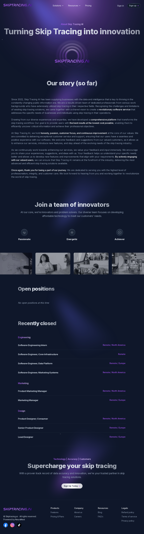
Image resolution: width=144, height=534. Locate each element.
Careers (78, 516)
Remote (121, 354)
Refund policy (128, 512)
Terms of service (129, 516)
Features (54, 512)
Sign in (120, 5)
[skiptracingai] (17, 5)
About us (78, 512)
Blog (100, 512)
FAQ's (100, 516)
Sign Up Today (72, 486)
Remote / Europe (117, 363)
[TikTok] (19, 525)
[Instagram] (12, 525)
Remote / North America (114, 345)
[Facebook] (5, 525)
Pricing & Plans (57, 516)
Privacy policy (128, 521)
